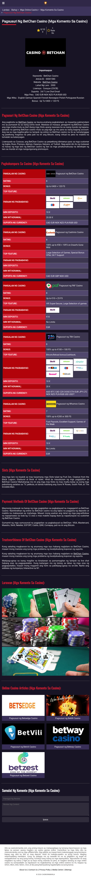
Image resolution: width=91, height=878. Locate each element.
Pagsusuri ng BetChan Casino (17, 12)
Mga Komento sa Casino (52, 10)
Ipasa (45, 819)
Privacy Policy (45, 870)
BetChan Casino (50, 82)
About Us (23, 870)
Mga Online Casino (29, 10)
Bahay (14, 10)
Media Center (57, 870)
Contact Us (33, 870)
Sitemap (68, 870)
